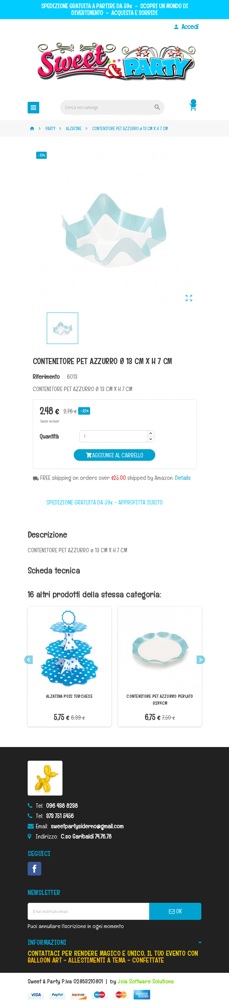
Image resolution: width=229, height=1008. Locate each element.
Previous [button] (28, 659)
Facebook (34, 868)
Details (183, 478)
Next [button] (201, 659)
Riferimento (46, 376)
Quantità (49, 436)
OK (175, 911)
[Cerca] (112, 107)
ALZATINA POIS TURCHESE (69, 696)
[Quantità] (114, 436)
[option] (69, 667)
